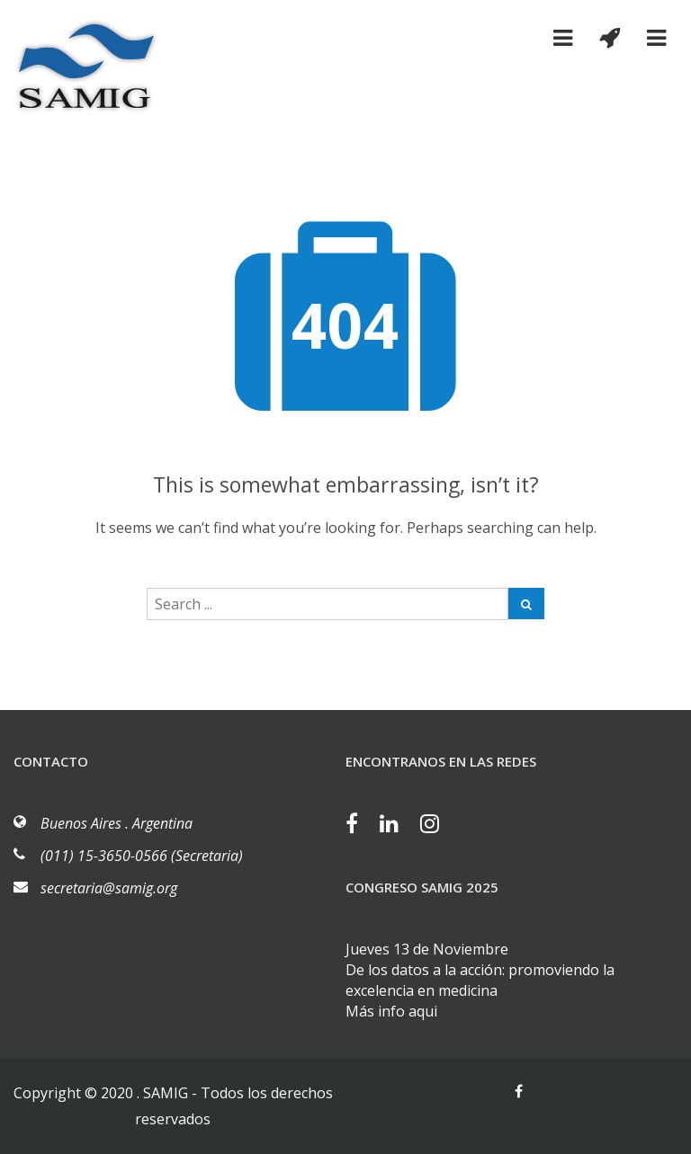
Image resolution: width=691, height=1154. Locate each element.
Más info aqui (391, 1011)
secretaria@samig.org (108, 888)
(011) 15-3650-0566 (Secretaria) (141, 856)
